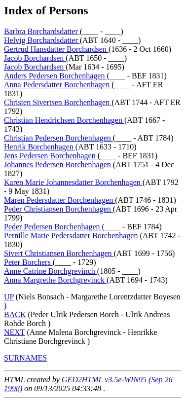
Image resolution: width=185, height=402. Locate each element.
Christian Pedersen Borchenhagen (58, 138)
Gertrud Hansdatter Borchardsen (56, 49)
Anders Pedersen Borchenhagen (55, 76)
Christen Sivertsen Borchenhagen (57, 102)
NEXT (14, 332)
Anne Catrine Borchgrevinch (50, 271)
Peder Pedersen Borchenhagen (53, 226)
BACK (15, 314)
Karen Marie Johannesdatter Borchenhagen (73, 182)
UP (9, 296)
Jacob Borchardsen (35, 58)
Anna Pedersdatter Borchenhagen (57, 84)
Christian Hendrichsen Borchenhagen (64, 120)
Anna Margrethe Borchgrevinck (55, 280)
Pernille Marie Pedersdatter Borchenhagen (72, 235)
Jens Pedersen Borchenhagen (51, 155)
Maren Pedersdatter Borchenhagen (59, 200)
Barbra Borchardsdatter (42, 31)
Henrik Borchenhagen (39, 147)
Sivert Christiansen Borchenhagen (59, 253)
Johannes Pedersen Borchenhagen (58, 164)
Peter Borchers (28, 262)
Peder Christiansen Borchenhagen (58, 209)
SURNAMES (25, 358)
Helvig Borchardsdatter (42, 40)
